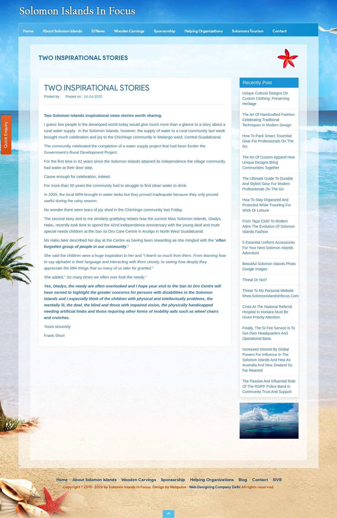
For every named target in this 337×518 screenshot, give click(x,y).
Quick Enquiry (5, 135)
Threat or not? (254, 280)
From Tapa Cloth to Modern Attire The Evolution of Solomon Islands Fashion (268, 226)
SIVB (277, 479)
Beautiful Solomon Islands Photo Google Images (269, 266)
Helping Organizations (204, 31)
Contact (279, 31)
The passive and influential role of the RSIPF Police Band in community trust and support (269, 386)
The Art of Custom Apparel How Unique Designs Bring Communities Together (268, 162)
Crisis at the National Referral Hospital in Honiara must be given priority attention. (267, 312)
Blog (242, 479)
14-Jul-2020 (93, 96)
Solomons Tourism (247, 31)
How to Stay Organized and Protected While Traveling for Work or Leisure (266, 205)
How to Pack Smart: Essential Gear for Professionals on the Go (268, 141)
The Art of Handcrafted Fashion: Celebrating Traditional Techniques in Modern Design (269, 119)
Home (28, 31)
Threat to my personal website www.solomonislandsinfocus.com (270, 293)
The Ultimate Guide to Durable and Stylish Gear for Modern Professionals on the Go (267, 183)
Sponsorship (164, 31)
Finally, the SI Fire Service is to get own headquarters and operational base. (268, 333)
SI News (98, 31)
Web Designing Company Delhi (215, 487)
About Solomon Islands (62, 31)
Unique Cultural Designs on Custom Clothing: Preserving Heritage (265, 98)
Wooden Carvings (129, 31)
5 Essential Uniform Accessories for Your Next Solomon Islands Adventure (268, 247)
